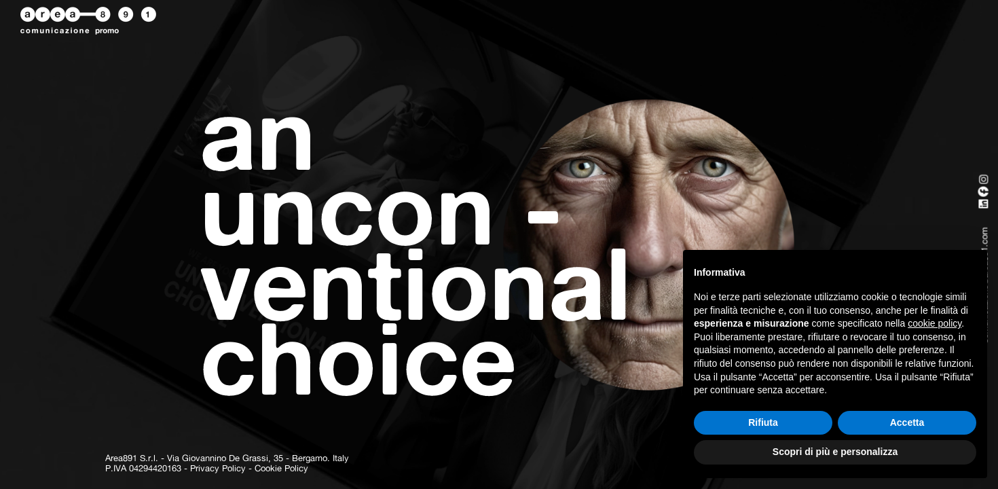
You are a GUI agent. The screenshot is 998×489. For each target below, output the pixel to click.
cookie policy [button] (934, 323)
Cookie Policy (281, 468)
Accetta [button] (907, 422)
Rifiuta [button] (763, 422)
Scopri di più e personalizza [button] (835, 451)
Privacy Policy (218, 468)
